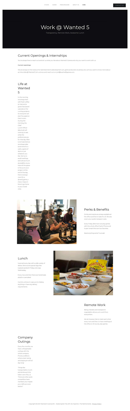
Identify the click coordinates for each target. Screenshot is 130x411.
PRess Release (64, 4)
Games (54, 4)
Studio (46, 4)
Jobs (84, 4)
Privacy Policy (96, 404)
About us (76, 4)
